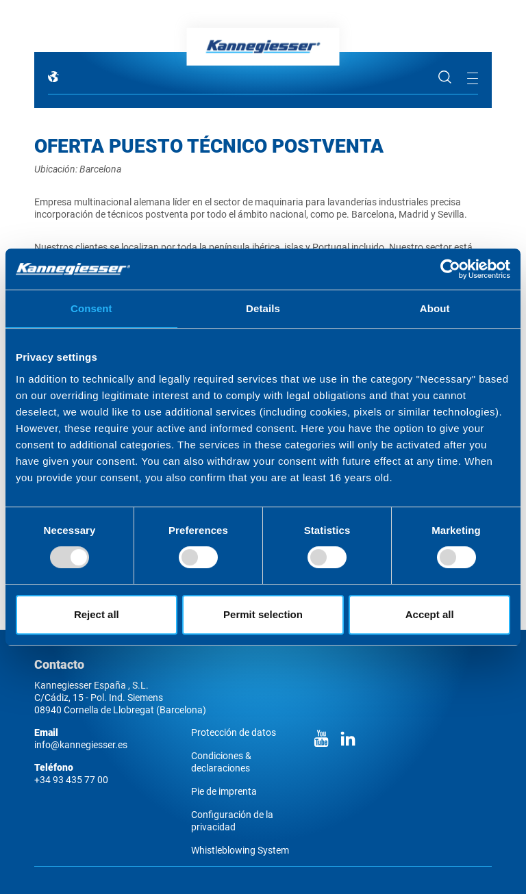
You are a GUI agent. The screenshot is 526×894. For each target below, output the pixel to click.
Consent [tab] (91, 308)
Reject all (96, 614)
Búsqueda (445, 77)
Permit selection (263, 614)
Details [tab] (263, 308)
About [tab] (435, 308)
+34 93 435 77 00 (71, 779)
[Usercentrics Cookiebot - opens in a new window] (450, 269)
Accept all (429, 614)
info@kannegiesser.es (80, 744)
